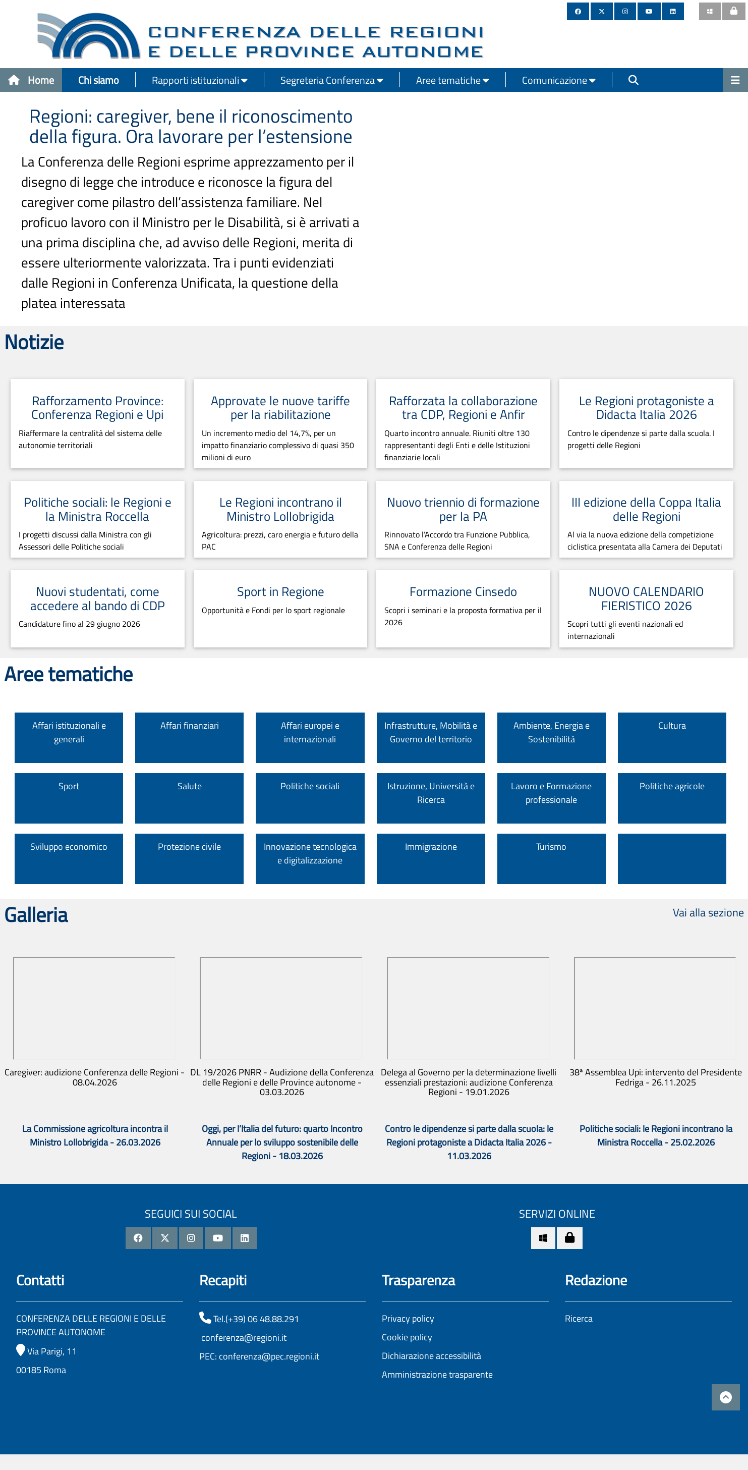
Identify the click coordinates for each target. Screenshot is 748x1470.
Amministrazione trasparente (437, 1374)
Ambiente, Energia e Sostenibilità (551, 732)
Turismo (551, 846)
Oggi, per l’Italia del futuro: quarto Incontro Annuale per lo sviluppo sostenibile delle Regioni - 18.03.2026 (282, 1142)
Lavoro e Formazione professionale (551, 792)
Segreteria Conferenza (331, 80)
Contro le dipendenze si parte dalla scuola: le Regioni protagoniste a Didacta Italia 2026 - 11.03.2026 (469, 1142)
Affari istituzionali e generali (69, 732)
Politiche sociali (309, 786)
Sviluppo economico (68, 846)
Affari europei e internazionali (310, 732)
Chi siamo (98, 80)
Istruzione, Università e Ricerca (431, 792)
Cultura (672, 725)
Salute (190, 786)
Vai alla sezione (708, 912)
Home (31, 80)
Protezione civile (189, 846)
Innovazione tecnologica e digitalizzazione (310, 853)
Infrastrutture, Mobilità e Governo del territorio (430, 732)
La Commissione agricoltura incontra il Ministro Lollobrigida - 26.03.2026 (95, 1135)
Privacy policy (408, 1318)
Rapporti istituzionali (200, 80)
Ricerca (579, 1318)
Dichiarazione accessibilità (431, 1356)
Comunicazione (559, 80)
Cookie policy (407, 1337)
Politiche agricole (672, 786)
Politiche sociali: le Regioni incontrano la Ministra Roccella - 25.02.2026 (656, 1135)
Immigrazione (431, 846)
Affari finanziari (189, 725)
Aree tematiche (452, 80)
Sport (69, 786)
